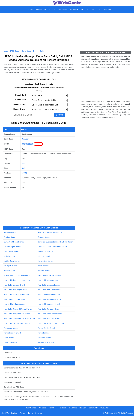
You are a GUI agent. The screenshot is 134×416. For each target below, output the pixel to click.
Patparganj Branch (11, 328)
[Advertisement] (67, 29)
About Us (5, 413)
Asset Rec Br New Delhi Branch (50, 232)
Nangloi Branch (44, 266)
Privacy (23, 413)
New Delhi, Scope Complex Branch (51, 323)
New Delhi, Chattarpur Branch (49, 304)
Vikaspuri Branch (10, 342)
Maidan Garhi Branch (12, 261)
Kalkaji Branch (9, 256)
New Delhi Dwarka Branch (48, 280)
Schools (52, 9)
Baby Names (41, 9)
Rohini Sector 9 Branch (12, 333)
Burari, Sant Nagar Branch (14, 242)
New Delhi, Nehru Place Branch (50, 314)
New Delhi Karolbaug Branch (49, 285)
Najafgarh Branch (10, 266)
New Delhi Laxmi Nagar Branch (15, 290)
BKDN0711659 (27, 144)
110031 (24, 173)
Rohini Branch (43, 333)
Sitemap (38, 413)
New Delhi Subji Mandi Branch (49, 299)
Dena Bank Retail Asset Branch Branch (52, 247)
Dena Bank (26, 51)
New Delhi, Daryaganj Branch (49, 309)
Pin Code (84, 9)
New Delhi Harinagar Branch (14, 285)
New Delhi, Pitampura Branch (49, 318)
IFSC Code (95, 9)
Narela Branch (9, 271)
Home (30, 9)
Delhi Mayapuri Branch (12, 247)
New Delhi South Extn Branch (15, 299)
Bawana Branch (44, 237)
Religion (82, 408)
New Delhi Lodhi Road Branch (49, 290)
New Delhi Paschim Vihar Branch (16, 295)
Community (62, 9)
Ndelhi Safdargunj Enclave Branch (17, 275)
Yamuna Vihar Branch (46, 342)
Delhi (35, 51)
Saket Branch (9, 338)
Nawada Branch (44, 271)
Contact (14, 413)
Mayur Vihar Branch (45, 261)
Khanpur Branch (44, 256)
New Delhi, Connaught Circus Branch (18, 309)
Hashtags (74, 9)
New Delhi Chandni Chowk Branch (17, 280)
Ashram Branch (9, 232)
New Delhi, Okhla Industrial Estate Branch (19, 318)
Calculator (107, 9)
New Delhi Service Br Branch (49, 295)
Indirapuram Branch (45, 251)
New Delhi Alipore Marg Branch (49, 275)
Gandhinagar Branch (11, 251)
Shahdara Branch (44, 338)
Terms (30, 413)
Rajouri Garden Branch (46, 328)
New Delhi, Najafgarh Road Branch (17, 314)
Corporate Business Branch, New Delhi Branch (55, 242)
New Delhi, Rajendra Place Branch (17, 323)
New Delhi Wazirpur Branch (14, 304)
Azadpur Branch (10, 237)
